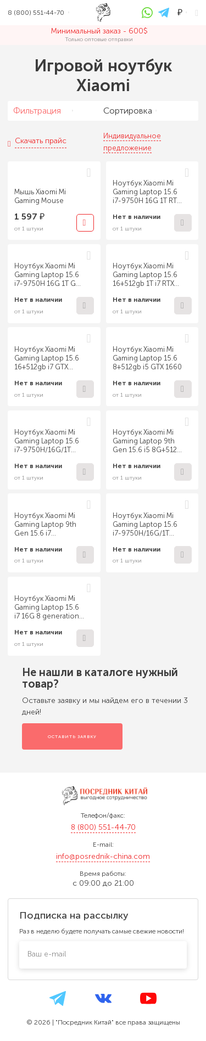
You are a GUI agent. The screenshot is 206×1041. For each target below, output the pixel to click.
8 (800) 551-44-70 (103, 827)
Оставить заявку (72, 736)
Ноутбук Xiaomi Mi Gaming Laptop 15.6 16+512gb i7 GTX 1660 (46, 358)
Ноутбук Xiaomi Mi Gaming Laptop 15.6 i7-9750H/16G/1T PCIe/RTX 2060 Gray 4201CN (146, 524)
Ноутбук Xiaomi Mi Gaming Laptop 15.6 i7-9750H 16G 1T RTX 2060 (147, 192)
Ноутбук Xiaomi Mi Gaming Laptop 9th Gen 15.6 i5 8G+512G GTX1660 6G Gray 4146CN (147, 441)
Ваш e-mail (46, 954)
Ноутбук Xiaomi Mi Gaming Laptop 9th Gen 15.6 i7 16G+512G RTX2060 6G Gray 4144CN (46, 524)
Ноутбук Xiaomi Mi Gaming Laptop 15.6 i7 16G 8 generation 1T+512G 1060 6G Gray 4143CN (46, 607)
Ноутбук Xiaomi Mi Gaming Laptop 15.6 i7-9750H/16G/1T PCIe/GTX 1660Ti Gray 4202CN (46, 441)
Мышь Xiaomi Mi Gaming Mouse (40, 196)
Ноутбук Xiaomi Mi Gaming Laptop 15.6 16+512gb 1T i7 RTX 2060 (145, 275)
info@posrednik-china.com (103, 856)
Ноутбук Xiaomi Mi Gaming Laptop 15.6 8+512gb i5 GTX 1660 (147, 358)
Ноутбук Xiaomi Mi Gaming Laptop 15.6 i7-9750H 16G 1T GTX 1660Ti (48, 275)
